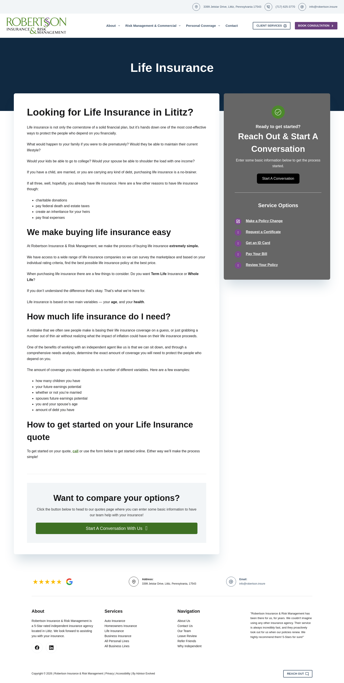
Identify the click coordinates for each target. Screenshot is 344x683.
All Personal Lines (117, 641)
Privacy (109, 673)
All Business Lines (117, 646)
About (114, 25)
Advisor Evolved (145, 673)
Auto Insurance (115, 621)
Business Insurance (118, 636)
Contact (232, 25)
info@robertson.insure (323, 6)
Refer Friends (186, 641)
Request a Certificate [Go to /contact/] (263, 232)
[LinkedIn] (51, 647)
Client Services (271, 25)
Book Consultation (316, 25)
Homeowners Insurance (121, 626)
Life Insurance (114, 631)
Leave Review (187, 636)
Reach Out (298, 674)
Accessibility (123, 673)
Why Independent (189, 646)
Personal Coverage (204, 25)
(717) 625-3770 (285, 6)
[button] (117, 528)
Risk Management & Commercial (154, 25)
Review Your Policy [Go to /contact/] (262, 265)
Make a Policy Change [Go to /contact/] (264, 221)
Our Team (184, 631)
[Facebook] (37, 647)
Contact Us (185, 626)
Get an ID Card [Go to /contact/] (258, 243)
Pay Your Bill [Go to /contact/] (256, 254)
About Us (183, 621)
